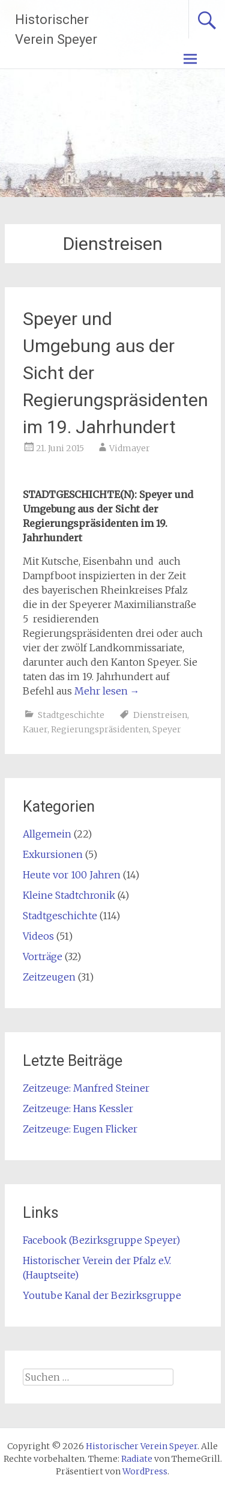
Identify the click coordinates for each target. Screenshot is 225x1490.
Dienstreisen (160, 715)
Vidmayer (129, 448)
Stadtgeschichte (71, 715)
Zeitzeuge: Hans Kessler (78, 1108)
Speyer (166, 729)
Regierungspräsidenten (100, 729)
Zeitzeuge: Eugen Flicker (80, 1129)
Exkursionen (53, 854)
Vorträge (42, 956)
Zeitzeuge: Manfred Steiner (86, 1088)
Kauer (35, 729)
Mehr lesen (107, 691)
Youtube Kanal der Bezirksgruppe (102, 1295)
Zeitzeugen (49, 977)
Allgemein (47, 834)
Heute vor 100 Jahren (72, 875)
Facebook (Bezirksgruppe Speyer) (101, 1240)
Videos (38, 936)
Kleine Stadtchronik (69, 895)
